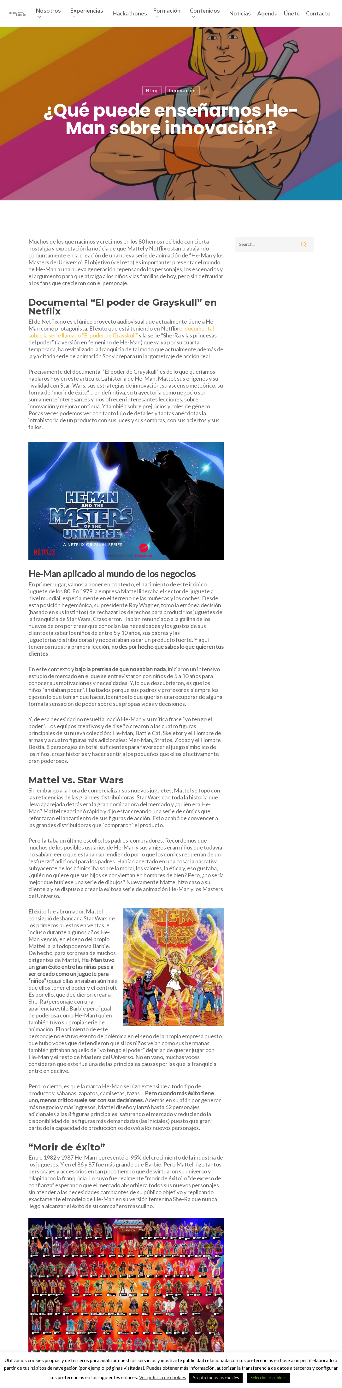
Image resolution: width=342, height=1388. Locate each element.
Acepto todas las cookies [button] (215, 1377)
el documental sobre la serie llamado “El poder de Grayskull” (121, 332)
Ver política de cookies (162, 1377)
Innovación (182, 91)
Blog (152, 91)
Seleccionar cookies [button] (268, 1377)
